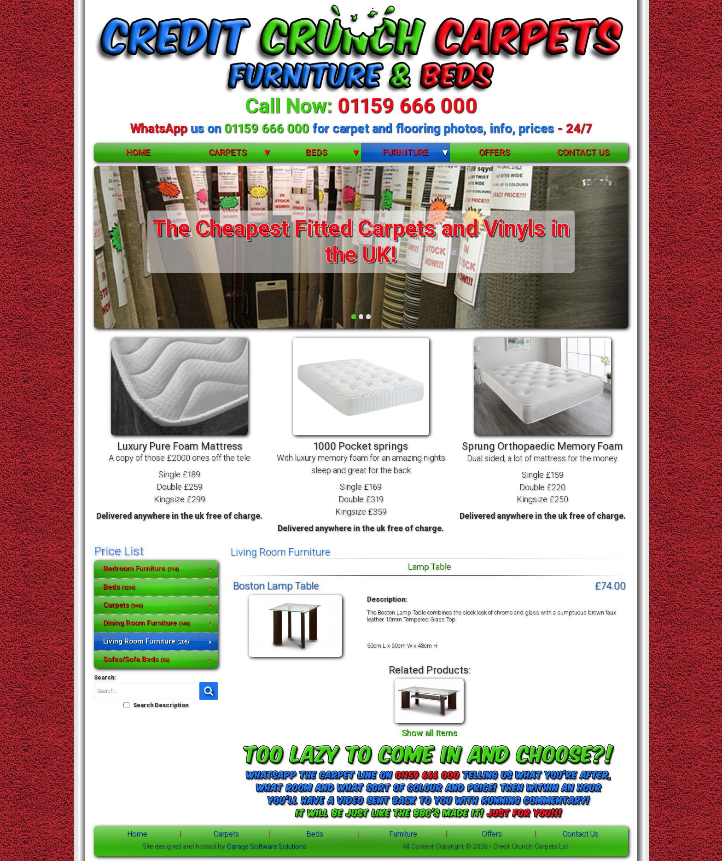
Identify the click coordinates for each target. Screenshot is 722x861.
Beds (316, 152)
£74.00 (610, 586)
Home (138, 152)
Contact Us (583, 152)
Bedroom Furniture (141, 568)
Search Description (160, 705)
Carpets (228, 152)
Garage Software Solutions (266, 846)
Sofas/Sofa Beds (136, 659)
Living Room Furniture (146, 641)
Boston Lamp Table (276, 586)
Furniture (406, 152)
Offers (494, 152)
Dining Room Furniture (146, 623)
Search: (105, 677)
